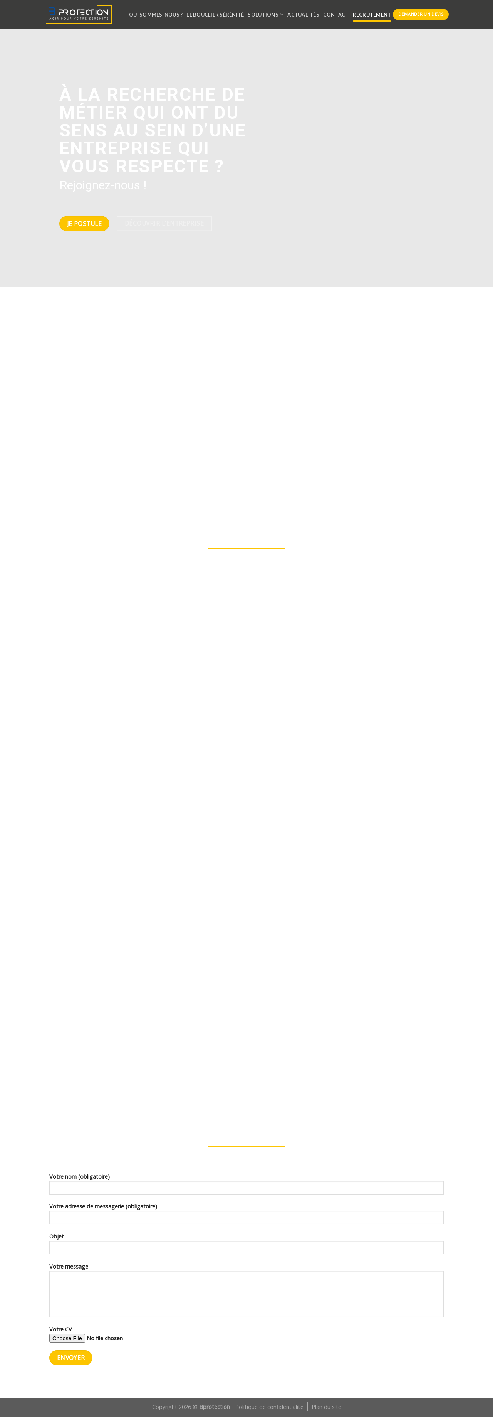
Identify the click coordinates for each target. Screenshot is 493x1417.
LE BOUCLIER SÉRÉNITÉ (215, 15)
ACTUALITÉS (303, 15)
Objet (246, 1246)
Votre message (246, 1293)
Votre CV (246, 1337)
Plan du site (326, 1406)
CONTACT (336, 15)
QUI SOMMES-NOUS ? (156, 15)
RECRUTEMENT (372, 15)
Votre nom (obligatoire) (246, 1186)
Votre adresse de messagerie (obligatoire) (246, 1216)
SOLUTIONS (265, 14)
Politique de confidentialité (269, 1406)
